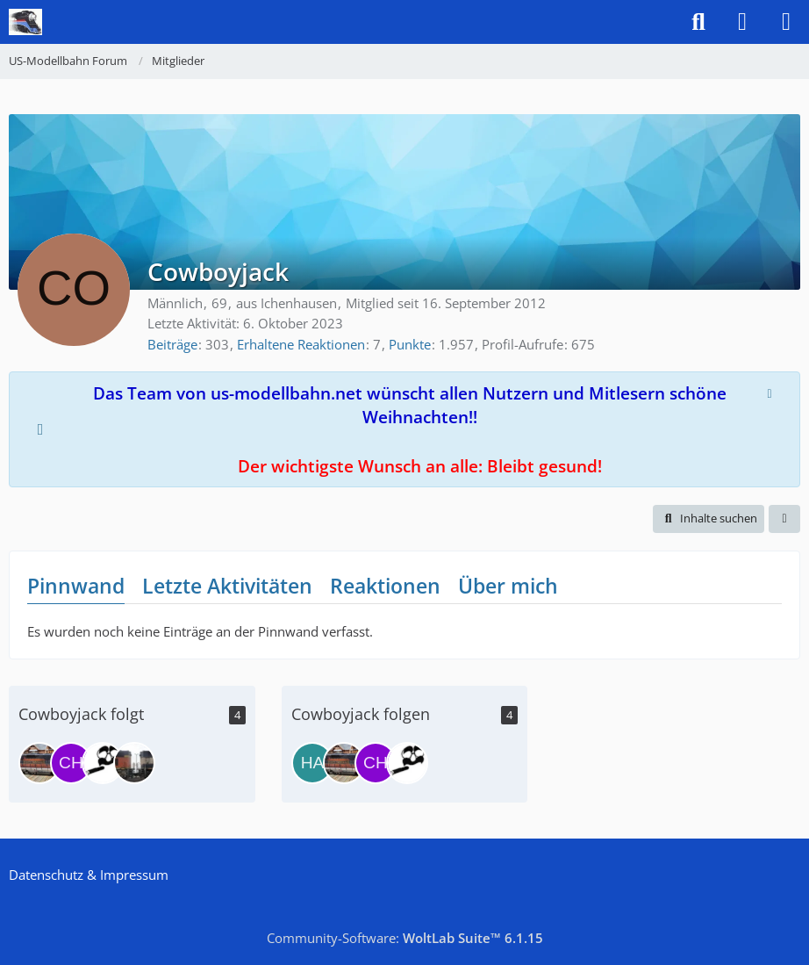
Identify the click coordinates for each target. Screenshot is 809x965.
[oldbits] (134, 763)
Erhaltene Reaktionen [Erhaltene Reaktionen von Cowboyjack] (301, 344)
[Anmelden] (742, 22)
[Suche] (698, 22)
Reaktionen (385, 586)
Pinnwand (76, 586)
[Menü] (786, 22)
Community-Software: (405, 938)
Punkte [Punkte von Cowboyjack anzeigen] (410, 344)
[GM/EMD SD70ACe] (39, 763)
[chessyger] (71, 763)
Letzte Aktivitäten (227, 586)
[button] (708, 518)
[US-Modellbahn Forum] (25, 22)
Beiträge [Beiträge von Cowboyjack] (172, 344)
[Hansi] (312, 763)
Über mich (508, 586)
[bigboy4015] (103, 763)
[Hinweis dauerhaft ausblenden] (771, 391)
